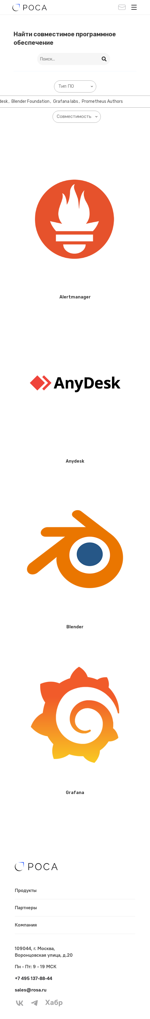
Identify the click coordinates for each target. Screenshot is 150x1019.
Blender (75, 627)
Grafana (75, 792)
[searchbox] (76, 86)
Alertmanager (75, 297)
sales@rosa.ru (30, 990)
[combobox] (75, 86)
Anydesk (75, 461)
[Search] (104, 59)
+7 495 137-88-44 (33, 978)
